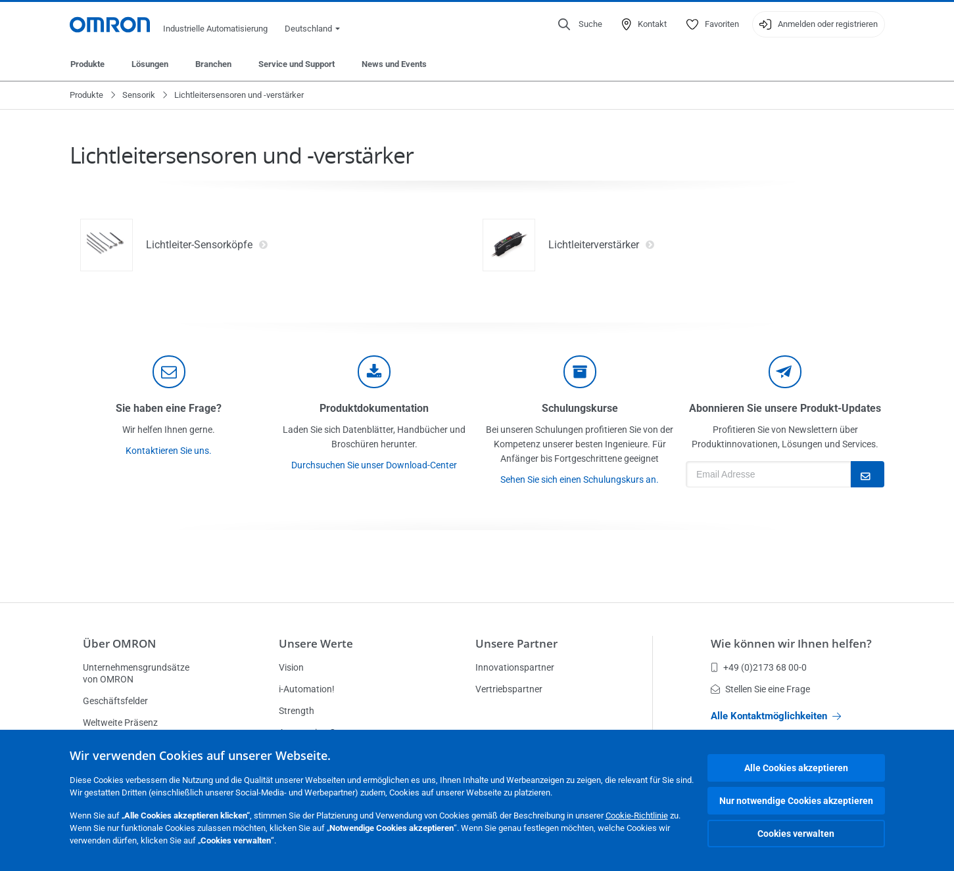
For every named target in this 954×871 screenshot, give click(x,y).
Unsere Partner (516, 643)
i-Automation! (307, 689)
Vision (291, 667)
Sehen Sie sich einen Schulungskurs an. (579, 479)
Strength (296, 710)
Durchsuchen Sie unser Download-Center (374, 465)
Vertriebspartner (508, 689)
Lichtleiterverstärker (601, 245)
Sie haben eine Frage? (169, 408)
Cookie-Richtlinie (637, 815)
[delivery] (579, 371)
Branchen (213, 64)
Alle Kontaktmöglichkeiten (776, 716)
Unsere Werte (316, 643)
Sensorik (138, 95)
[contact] (169, 371)
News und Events (394, 64)
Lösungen (149, 64)
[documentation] (374, 371)
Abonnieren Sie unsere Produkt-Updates (785, 408)
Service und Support (296, 64)
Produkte (87, 64)
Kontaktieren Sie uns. (169, 450)
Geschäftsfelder (115, 701)
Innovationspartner (514, 667)
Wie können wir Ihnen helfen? (791, 643)
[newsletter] (785, 371)
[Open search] (580, 24)
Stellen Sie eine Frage (760, 689)
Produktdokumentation (374, 408)
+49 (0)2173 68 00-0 (759, 667)
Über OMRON (119, 643)
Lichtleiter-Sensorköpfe (207, 245)
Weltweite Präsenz (120, 722)
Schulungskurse (580, 408)
